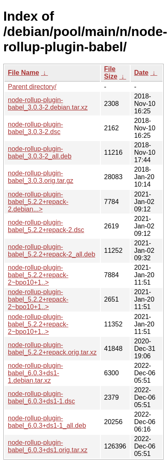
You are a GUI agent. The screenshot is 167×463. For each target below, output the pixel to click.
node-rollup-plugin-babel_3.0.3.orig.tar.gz (40, 177)
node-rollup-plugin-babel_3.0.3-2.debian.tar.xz (48, 103)
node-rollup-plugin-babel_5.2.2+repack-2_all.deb (51, 250)
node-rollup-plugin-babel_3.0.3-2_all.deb (40, 152)
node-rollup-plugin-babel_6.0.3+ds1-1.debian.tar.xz (35, 373)
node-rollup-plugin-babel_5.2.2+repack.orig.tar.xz (52, 348)
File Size (110, 72)
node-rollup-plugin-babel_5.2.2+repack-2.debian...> (38, 202)
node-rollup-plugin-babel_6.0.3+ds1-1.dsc (41, 397)
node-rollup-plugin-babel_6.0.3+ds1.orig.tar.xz (48, 446)
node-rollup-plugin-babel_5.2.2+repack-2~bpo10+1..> (38, 275)
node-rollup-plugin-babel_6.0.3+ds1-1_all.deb (47, 422)
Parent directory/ (32, 86)
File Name (23, 72)
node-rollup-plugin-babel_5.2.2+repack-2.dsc (46, 226)
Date (141, 72)
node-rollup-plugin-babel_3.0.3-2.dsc (35, 128)
